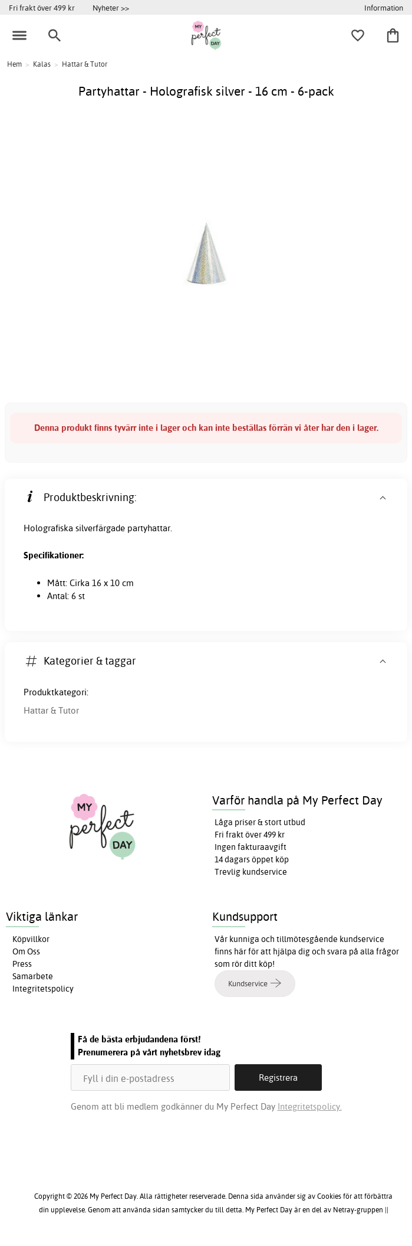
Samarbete (32, 976)
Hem (14, 64)
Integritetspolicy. (310, 1106)
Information (383, 7)
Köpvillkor (31, 939)
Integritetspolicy (43, 988)
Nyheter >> (111, 7)
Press (22, 964)
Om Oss (26, 951)
